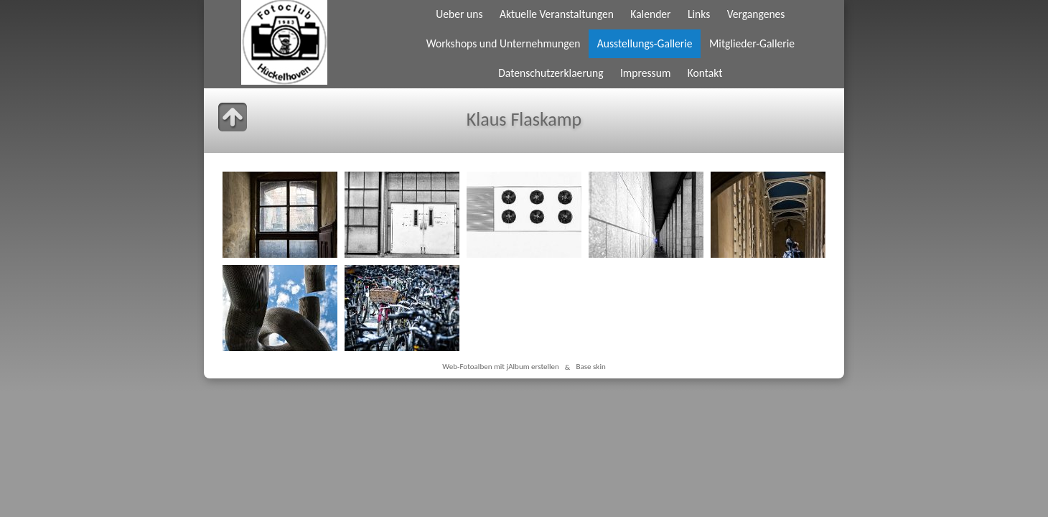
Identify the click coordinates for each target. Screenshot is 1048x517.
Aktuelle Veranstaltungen (557, 14)
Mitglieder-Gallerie (752, 43)
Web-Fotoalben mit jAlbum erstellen (500, 367)
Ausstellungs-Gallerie (645, 43)
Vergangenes (756, 14)
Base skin (590, 367)
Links (699, 14)
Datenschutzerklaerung (550, 73)
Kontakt (705, 73)
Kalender (650, 14)
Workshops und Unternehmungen (503, 43)
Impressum (645, 73)
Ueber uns (459, 14)
